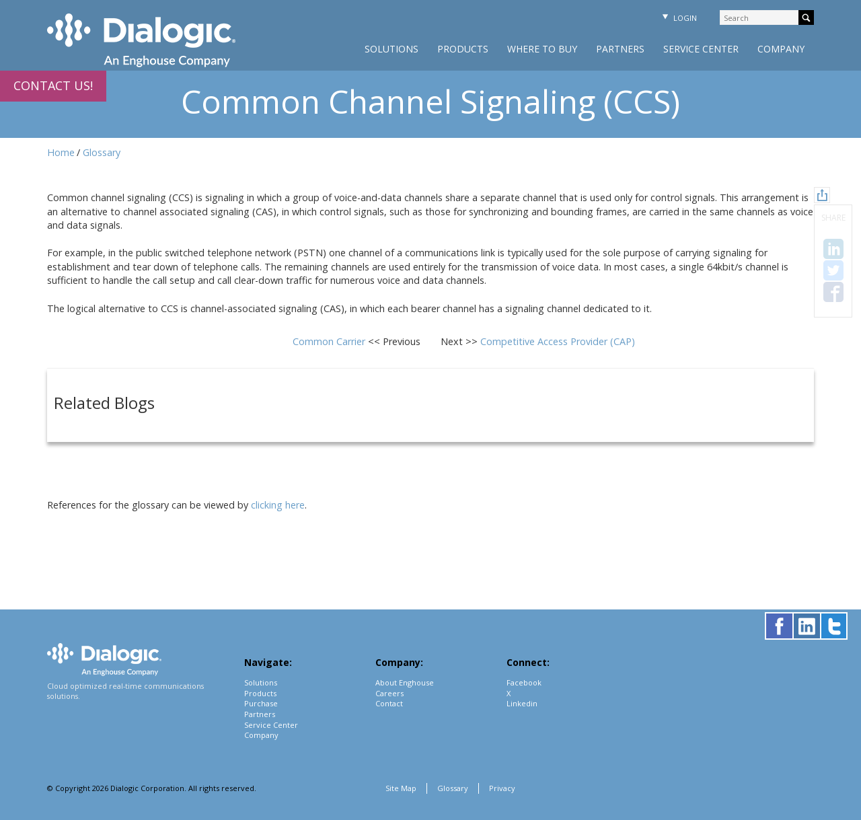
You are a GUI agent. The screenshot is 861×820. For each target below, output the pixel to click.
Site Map (400, 788)
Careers (389, 693)
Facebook (524, 682)
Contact (389, 703)
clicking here (278, 504)
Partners (620, 48)
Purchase (261, 703)
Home (61, 152)
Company (780, 48)
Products (462, 48)
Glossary (101, 152)
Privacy (502, 788)
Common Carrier (330, 341)
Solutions (391, 48)
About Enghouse (404, 682)
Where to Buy (542, 48)
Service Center (701, 48)
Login (678, 18)
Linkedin (522, 703)
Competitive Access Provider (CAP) (557, 341)
